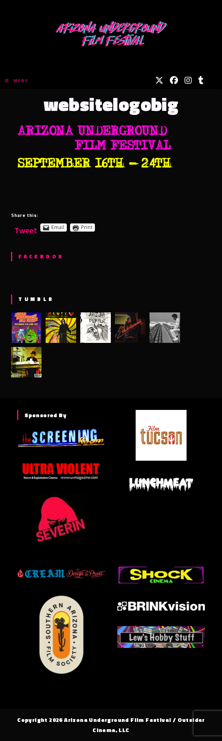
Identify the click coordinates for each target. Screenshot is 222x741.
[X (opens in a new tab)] (159, 80)
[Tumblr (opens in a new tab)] (201, 80)
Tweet (25, 227)
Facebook (41, 256)
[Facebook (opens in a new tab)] (174, 80)
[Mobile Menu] (17, 81)
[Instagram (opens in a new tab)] (188, 80)
